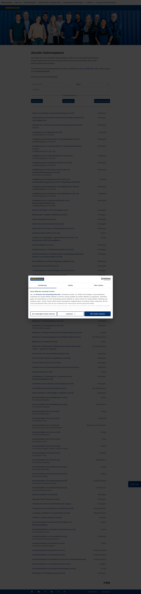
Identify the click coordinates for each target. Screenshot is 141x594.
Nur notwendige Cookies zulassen (43, 314)
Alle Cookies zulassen (97, 314)
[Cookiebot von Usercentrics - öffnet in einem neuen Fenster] (102, 279)
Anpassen (70, 314)
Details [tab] (70, 285)
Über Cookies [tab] (98, 285)
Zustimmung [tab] (42, 285)
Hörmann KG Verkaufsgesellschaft (48, 294)
